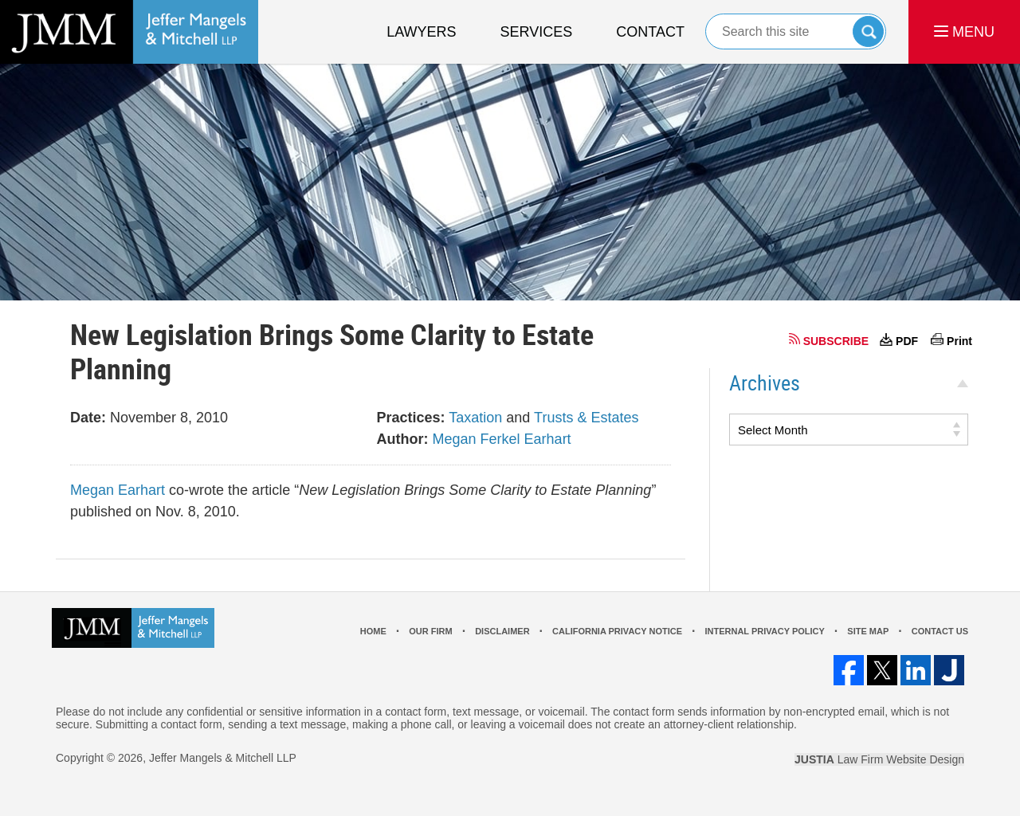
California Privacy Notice (617, 631)
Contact (650, 32)
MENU (964, 32)
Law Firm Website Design (879, 759)
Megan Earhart (117, 490)
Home (373, 631)
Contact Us (940, 631)
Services (536, 32)
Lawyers (421, 32)
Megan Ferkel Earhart (502, 439)
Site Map (868, 631)
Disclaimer (502, 631)
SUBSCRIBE (836, 341)
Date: (88, 418)
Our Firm (430, 631)
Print (959, 341)
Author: (403, 439)
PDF (907, 341)
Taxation (475, 418)
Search (868, 31)
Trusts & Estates (586, 418)
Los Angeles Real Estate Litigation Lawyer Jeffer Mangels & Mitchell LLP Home (129, 32)
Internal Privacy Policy (764, 631)
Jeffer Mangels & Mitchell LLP (222, 757)
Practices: (411, 418)
